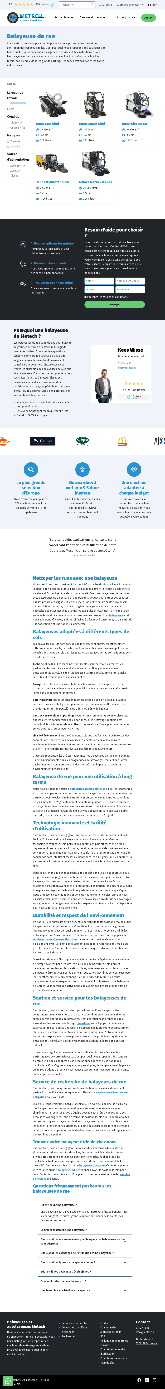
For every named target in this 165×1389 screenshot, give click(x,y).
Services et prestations (94, 17)
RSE (102, 1336)
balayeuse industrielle (71, 1170)
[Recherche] (92, 4)
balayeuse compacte (92, 1165)
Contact (148, 17)
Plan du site (107, 1362)
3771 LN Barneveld (147, 1343)
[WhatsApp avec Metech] (8, 1380)
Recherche (68, 1336)
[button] (85, 1205)
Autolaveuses (16, 17)
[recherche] (77, 4)
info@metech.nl (145, 1332)
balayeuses (116, 615)
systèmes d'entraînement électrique (55, 939)
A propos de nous (110, 1331)
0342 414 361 (125, 363)
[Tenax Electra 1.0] (138, 104)
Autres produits (125, 17)
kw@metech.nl (127, 367)
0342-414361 (106, 4)
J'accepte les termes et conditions (108, 297)
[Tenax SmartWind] (95, 104)
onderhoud (83, 1023)
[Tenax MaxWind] (52, 104)
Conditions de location (113, 1358)
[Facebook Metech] (139, 1379)
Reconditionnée (63, 17)
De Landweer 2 (145, 1339)
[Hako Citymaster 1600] (52, 162)
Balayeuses (39, 17)
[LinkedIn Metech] (147, 1379)
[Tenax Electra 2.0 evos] (95, 162)
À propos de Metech (129, 4)
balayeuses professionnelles (87, 788)
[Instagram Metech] (154, 1379)
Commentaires (109, 1327)
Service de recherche (74, 1323)
